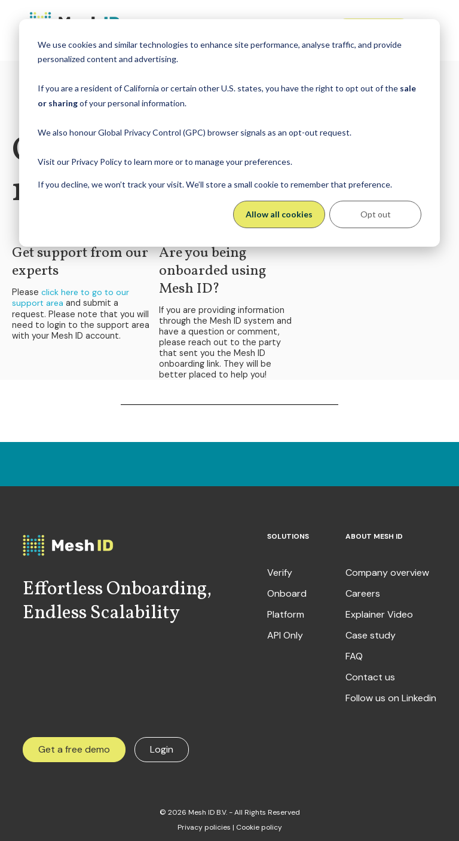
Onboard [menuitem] (287, 591)
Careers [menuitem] (362, 591)
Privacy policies (204, 824)
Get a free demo (74, 746)
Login (161, 746)
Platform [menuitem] (285, 612)
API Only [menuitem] (285, 633)
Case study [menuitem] (370, 633)
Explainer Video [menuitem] (379, 612)
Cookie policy (259, 824)
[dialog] (229, 133)
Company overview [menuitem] (387, 570)
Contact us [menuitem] (370, 674)
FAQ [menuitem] (354, 653)
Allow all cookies (279, 214)
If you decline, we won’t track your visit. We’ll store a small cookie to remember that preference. (215, 184)
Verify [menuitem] (279, 570)
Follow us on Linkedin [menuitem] (390, 695)
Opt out (375, 214)
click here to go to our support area (69, 296)
